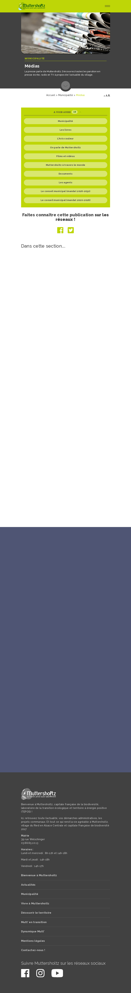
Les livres (65, 130)
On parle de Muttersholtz (65, 147)
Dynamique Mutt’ (33, 931)
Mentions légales (33, 940)
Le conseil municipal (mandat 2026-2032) (65, 191)
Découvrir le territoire (36, 912)
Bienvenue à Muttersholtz (39, 875)
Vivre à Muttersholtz (35, 903)
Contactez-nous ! (33, 950)
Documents (65, 173)
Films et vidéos (65, 156)
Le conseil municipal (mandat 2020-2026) (65, 200)
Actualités (28, 884)
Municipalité (35, 58)
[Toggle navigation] (107, 6)
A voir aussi (67, 112)
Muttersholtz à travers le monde (65, 165)
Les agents (65, 182)
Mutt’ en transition (34, 922)
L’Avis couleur (65, 138)
